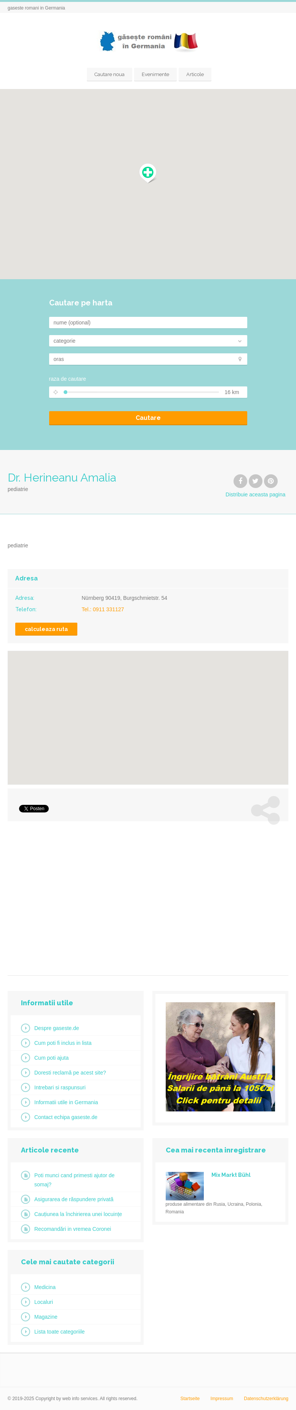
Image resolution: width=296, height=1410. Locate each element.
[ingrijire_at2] (220, 1109)
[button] (148, 173)
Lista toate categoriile (59, 1332)
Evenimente (155, 74)
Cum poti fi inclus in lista (62, 1043)
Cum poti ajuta (51, 1058)
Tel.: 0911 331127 (103, 609)
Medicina (45, 1287)
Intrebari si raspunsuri (60, 1087)
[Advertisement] (148, 895)
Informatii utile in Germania (66, 1102)
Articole (195, 74)
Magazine (46, 1317)
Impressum (222, 1398)
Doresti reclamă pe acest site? (70, 1073)
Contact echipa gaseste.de (66, 1117)
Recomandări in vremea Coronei (72, 1229)
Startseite (190, 1398)
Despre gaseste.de (56, 1028)
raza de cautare (67, 379)
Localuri (43, 1302)
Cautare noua (109, 74)
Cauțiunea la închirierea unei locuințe (78, 1214)
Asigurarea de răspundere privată (74, 1199)
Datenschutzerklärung (266, 1398)
